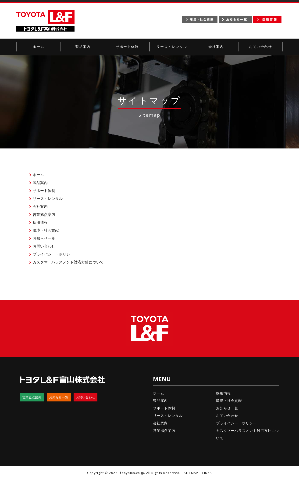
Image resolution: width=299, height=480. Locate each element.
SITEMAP (191, 473)
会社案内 (216, 47)
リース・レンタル (171, 47)
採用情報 (40, 222)
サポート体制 (127, 47)
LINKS (207, 473)
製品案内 (83, 47)
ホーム (38, 47)
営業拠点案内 (44, 214)
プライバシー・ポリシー (53, 254)
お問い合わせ (260, 47)
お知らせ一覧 (44, 238)
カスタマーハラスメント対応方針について (68, 262)
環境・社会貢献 (46, 230)
